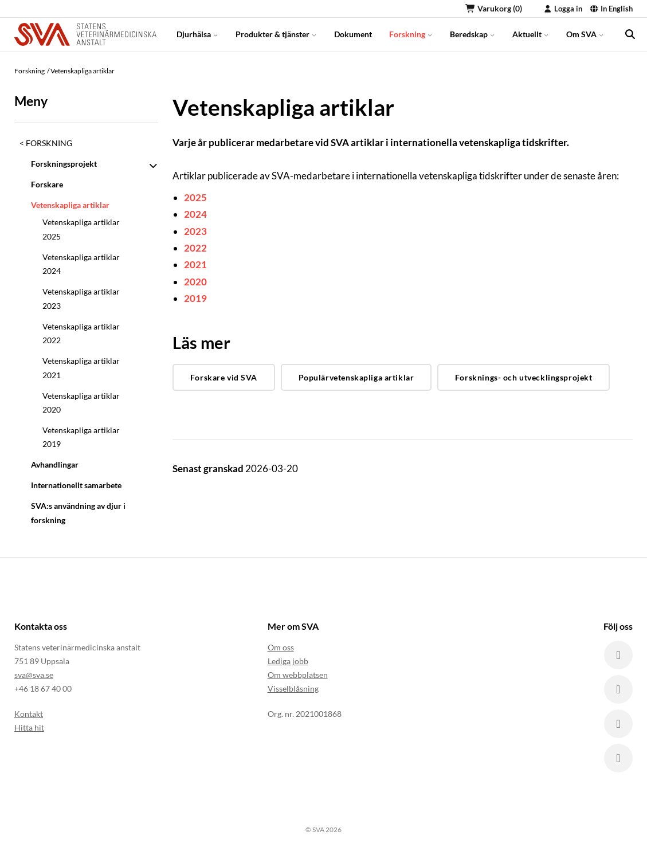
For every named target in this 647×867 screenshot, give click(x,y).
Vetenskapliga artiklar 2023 (81, 298)
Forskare (47, 184)
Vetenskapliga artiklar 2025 (81, 229)
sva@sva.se (33, 675)
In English (611, 8)
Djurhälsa (197, 34)
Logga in (562, 8)
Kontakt (28, 714)
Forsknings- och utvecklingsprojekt (524, 377)
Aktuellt (530, 34)
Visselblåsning (293, 688)
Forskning (411, 34)
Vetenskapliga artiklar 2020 (81, 402)
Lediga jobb (288, 661)
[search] (630, 34)
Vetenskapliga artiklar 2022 (81, 333)
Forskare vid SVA (223, 377)
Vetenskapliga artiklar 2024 (81, 264)
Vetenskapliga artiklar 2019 (81, 437)
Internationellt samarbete (76, 485)
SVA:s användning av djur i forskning (78, 512)
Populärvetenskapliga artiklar (356, 377)
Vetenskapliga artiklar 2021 (81, 367)
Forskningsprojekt (64, 163)
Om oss (281, 647)
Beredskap (472, 34)
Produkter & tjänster (276, 34)
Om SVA (585, 34)
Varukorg (493, 8)
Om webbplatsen (298, 675)
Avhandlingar (55, 464)
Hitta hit (29, 727)
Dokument (353, 34)
